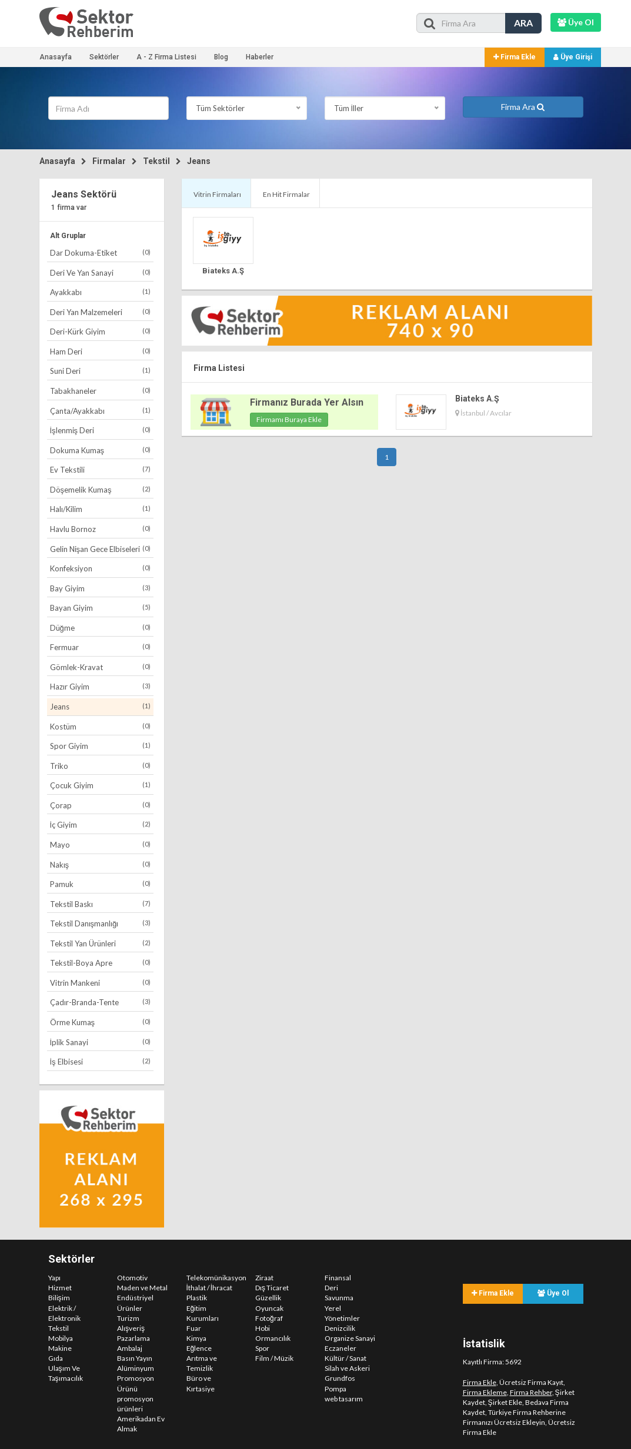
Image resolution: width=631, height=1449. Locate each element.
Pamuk (100, 884)
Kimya (196, 1338)
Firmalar (109, 161)
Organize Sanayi (350, 1338)
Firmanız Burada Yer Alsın (306, 402)
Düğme (100, 628)
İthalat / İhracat (209, 1287)
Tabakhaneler (100, 391)
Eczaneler (340, 1348)
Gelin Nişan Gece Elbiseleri (100, 549)
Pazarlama (133, 1338)
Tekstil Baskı (100, 904)
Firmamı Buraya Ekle (289, 419)
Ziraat (264, 1277)
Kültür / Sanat (345, 1358)
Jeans (199, 161)
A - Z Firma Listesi (166, 57)
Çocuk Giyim (100, 785)
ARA (523, 22)
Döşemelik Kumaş (100, 489)
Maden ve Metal (142, 1287)
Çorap (100, 805)
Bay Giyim (100, 588)
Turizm (128, 1318)
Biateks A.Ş (223, 270)
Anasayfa (55, 57)
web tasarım (344, 1398)
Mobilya (60, 1338)
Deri (331, 1287)
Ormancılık (273, 1338)
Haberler (259, 57)
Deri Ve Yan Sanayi (100, 272)
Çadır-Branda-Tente (100, 1002)
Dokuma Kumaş (100, 450)
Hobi (262, 1328)
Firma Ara (523, 107)
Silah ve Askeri (347, 1368)
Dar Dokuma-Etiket (100, 252)
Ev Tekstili (100, 469)
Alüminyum (135, 1368)
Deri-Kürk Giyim (100, 331)
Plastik (196, 1297)
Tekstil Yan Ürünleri (100, 943)
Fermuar (100, 647)
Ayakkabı (100, 292)
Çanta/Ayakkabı (100, 411)
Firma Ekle (514, 57)
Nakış (100, 864)
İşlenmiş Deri (100, 430)
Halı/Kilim (100, 509)
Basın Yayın (134, 1358)
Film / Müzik (274, 1358)
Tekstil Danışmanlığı (100, 923)
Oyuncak (269, 1308)
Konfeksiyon (100, 568)
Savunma (339, 1297)
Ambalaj (129, 1348)
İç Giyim (100, 824)
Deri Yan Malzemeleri (100, 312)
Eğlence (199, 1348)
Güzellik (268, 1297)
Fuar (193, 1328)
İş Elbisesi (100, 1061)
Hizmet (60, 1287)
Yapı (54, 1277)
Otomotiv (132, 1277)
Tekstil (156, 161)
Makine (60, 1348)
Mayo (100, 844)
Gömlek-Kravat (100, 667)
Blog (221, 57)
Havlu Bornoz (100, 529)
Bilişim (59, 1297)
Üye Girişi (572, 57)
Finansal (338, 1277)
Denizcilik (340, 1328)
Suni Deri (100, 371)
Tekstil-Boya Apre (100, 963)
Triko (100, 766)
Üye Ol (553, 1293)
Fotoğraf (269, 1318)
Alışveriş (131, 1328)
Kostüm (100, 726)
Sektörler (104, 57)
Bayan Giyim (100, 608)
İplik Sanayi (100, 1042)
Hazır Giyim (100, 686)
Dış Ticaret (272, 1287)
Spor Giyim (100, 746)
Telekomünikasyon (216, 1277)
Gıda (55, 1358)
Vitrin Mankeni (100, 983)
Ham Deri (100, 351)
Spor (262, 1348)
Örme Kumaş (100, 1022)
